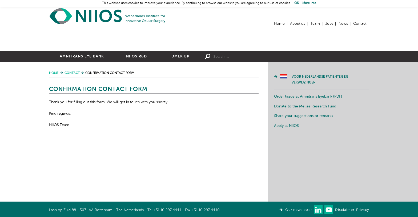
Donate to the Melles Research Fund (305, 164)
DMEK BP (180, 114)
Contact (359, 24)
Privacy (362, 210)
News (343, 24)
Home (107, 16)
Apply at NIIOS (286, 184)
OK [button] (296, 3)
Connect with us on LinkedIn (318, 209)
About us (297, 24)
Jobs (329, 24)
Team (315, 24)
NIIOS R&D (136, 114)
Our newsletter (298, 210)
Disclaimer (344, 210)
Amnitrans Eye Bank (82, 114)
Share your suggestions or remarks (303, 174)
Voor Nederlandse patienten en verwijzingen (320, 138)
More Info (309, 3)
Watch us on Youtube (328, 209)
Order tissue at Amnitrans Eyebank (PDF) (308, 155)
